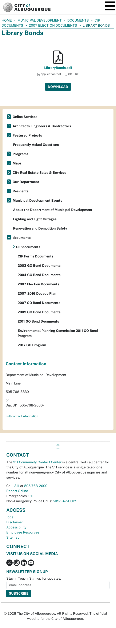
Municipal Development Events (37, 200)
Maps (17, 163)
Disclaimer (14, 522)
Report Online (17, 491)
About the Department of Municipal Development (52, 210)
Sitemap (13, 537)
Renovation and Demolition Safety (40, 228)
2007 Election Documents (53, 25)
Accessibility (16, 527)
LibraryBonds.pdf (58, 68)
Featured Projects (27, 135)
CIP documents (28, 247)
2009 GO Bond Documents (39, 312)
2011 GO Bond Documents (38, 321)
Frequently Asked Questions (36, 145)
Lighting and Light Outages (34, 219)
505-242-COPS (65, 501)
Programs (20, 154)
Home (7, 20)
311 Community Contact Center (37, 462)
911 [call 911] (30, 496)
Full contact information (22, 416)
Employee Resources (22, 532)
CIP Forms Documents (35, 256)
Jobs (9, 517)
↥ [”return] (58, 447)
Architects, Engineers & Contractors (42, 126)
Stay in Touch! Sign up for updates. (33, 578)
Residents (20, 191)
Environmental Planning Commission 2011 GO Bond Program (58, 333)
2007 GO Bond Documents (39, 303)
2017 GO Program (32, 345)
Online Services (25, 117)
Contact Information (26, 363)
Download (58, 87)
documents (78, 20)
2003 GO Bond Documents (39, 266)
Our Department (26, 182)
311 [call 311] (16, 486)
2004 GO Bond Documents (39, 275)
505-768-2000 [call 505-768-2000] (35, 486)
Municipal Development (39, 20)
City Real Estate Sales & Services (39, 173)
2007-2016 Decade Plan (37, 293)
